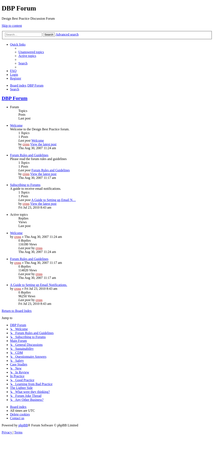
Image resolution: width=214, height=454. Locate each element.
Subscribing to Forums (25, 185)
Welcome (16, 125)
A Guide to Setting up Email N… (53, 200)
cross (26, 144)
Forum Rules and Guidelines (29, 155)
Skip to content (12, 25)
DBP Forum (14, 98)
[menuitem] (31, 52)
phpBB (23, 425)
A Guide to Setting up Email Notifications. (38, 285)
